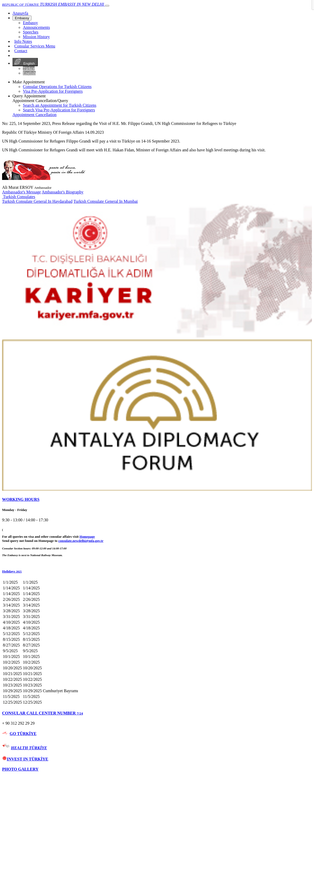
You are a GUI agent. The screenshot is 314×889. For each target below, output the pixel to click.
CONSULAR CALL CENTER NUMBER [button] (42, 713)
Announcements (36, 27)
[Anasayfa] (20, 13)
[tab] (157, 499)
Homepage (87, 536)
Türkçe (29, 68)
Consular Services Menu (34, 46)
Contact (20, 51)
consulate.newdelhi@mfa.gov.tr (80, 541)
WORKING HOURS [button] (21, 499)
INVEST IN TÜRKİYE (25, 759)
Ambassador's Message (21, 192)
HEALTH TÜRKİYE (29, 748)
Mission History (36, 37)
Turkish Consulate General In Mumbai (105, 201)
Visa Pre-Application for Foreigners (53, 91)
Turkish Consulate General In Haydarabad (37, 201)
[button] (157, 571)
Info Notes (23, 41)
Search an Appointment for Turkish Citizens (59, 105)
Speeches (31, 32)
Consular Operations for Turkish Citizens (57, 86)
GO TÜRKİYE (23, 733)
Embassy (22, 18)
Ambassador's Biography (63, 192)
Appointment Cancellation (34, 114)
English (25, 62)
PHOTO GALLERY (20, 769)
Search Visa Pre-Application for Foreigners (59, 110)
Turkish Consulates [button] (18, 196)
